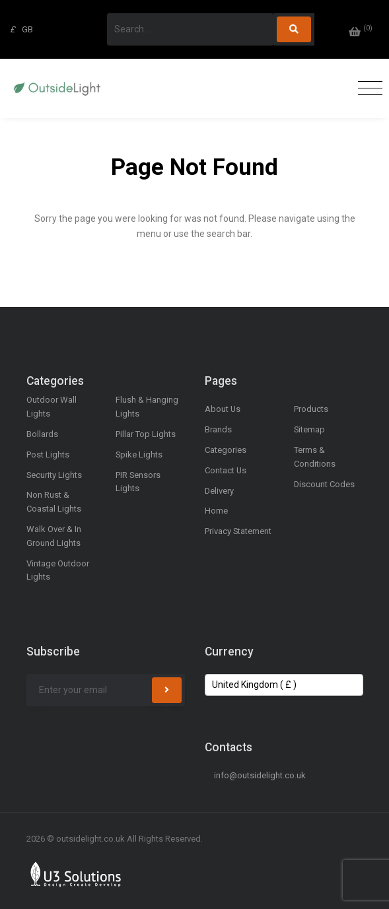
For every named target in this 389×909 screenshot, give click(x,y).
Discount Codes (324, 484)
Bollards (42, 434)
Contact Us (225, 470)
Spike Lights (139, 454)
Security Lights (54, 475)
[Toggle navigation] (366, 89)
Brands (218, 429)
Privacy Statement (238, 531)
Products (311, 409)
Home (216, 511)
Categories (225, 450)
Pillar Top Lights (146, 434)
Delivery (219, 491)
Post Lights (47, 454)
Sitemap (309, 429)
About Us (222, 409)
